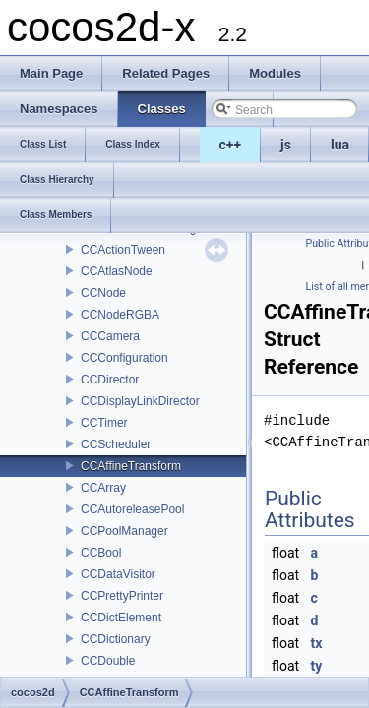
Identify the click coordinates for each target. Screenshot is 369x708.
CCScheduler (116, 444)
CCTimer (104, 423)
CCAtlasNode (117, 271)
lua (340, 144)
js (285, 144)
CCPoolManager (124, 531)
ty (317, 666)
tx (317, 643)
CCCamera (110, 336)
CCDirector (110, 379)
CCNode (103, 293)
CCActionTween (123, 250)
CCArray (103, 488)
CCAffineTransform (131, 466)
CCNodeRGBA (120, 315)
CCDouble (108, 661)
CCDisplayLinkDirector (140, 401)
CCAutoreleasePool (132, 509)
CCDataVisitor (118, 574)
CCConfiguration (124, 358)
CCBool (101, 553)
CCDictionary (116, 639)
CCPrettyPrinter (122, 596)
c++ (230, 144)
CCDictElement (121, 617)
